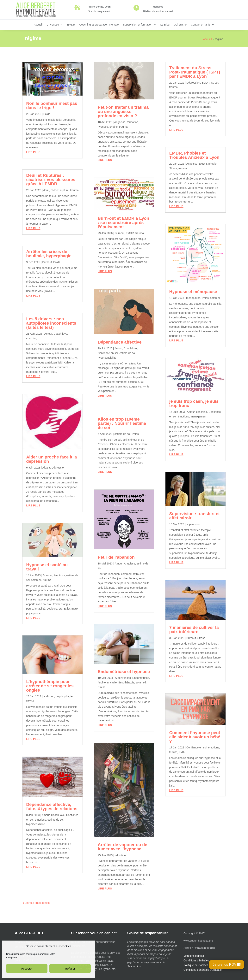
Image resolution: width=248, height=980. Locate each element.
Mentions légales (193, 955)
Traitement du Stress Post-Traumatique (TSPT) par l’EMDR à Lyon (194, 72)
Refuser (70, 968)
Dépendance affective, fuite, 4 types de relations (51, 806)
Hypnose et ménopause (193, 291)
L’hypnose (53, 24)
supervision (193, 524)
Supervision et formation (137, 24)
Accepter (27, 968)
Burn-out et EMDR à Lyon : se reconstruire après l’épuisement (123, 222)
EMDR (71, 24)
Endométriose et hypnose (124, 671)
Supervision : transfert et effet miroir (194, 515)
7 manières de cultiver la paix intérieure (194, 629)
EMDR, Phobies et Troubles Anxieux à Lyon (194, 155)
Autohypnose (123, 677)
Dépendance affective (119, 342)
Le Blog (165, 24)
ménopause (193, 297)
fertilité (102, 682)
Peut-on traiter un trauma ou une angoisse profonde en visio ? (123, 111)
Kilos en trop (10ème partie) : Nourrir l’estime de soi (122, 423)
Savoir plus (134, 966)
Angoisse (119, 122)
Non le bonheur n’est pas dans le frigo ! (51, 105)
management (198, 416)
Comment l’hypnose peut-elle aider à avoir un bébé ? (195, 737)
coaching (31, 338)
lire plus (33, 152)
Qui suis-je (180, 24)
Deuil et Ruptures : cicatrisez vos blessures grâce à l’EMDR (50, 179)
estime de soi (55, 819)
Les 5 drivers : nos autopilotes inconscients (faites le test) (51, 323)
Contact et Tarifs (200, 24)
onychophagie (64, 696)
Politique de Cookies (195, 965)
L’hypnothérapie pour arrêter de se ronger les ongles (50, 686)
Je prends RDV (224, 964)
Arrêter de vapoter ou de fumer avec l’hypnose (122, 846)
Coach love (60, 333)
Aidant (46, 467)
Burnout (47, 262)
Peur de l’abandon (116, 557)
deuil (46, 190)
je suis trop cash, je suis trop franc (193, 403)
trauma (74, 190)
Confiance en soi (108, 353)
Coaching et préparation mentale (99, 24)
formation (132, 122)
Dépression (58, 467)
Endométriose (140, 677)
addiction (48, 696)
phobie (113, 126)
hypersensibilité (35, 824)
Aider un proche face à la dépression (51, 459)
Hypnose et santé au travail (47, 566)
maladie (112, 682)
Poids (46, 113)
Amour (48, 333)
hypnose (103, 126)
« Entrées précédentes (36, 902)
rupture (64, 190)
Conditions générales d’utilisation (203, 969)
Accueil (38, 24)
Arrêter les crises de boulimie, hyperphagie (48, 253)
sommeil (36, 580)
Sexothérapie (126, 682)
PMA (181, 752)
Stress (30, 701)
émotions (59, 575)
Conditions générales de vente (201, 960)
